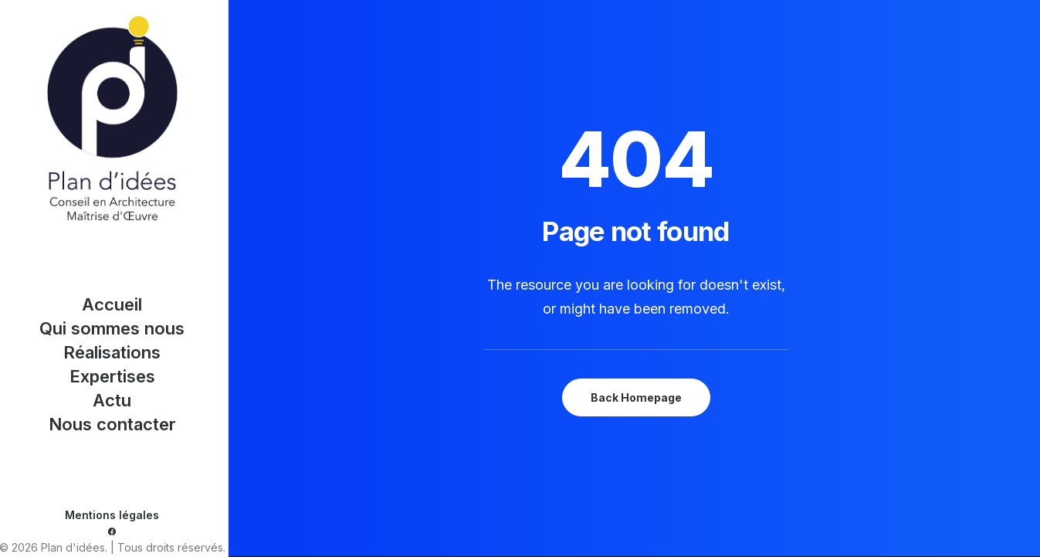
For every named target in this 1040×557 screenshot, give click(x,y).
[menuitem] (112, 531)
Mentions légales (112, 514)
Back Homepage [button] (636, 397)
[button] (112, 531)
